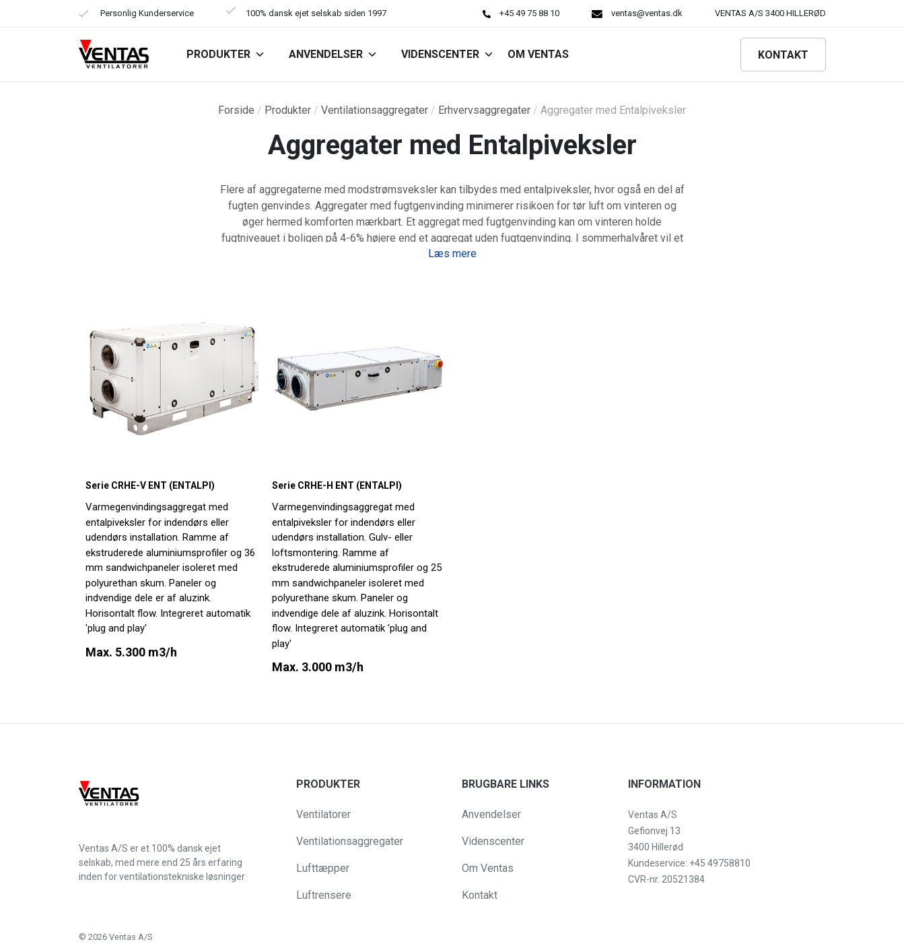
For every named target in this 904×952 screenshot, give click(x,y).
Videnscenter (447, 54)
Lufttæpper (322, 868)
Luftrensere (323, 895)
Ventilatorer (323, 814)
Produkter (225, 54)
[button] (22, 934)
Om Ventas (488, 868)
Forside (236, 110)
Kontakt (783, 54)
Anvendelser (333, 54)
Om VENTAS (538, 54)
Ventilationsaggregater (374, 110)
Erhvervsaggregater (484, 110)
